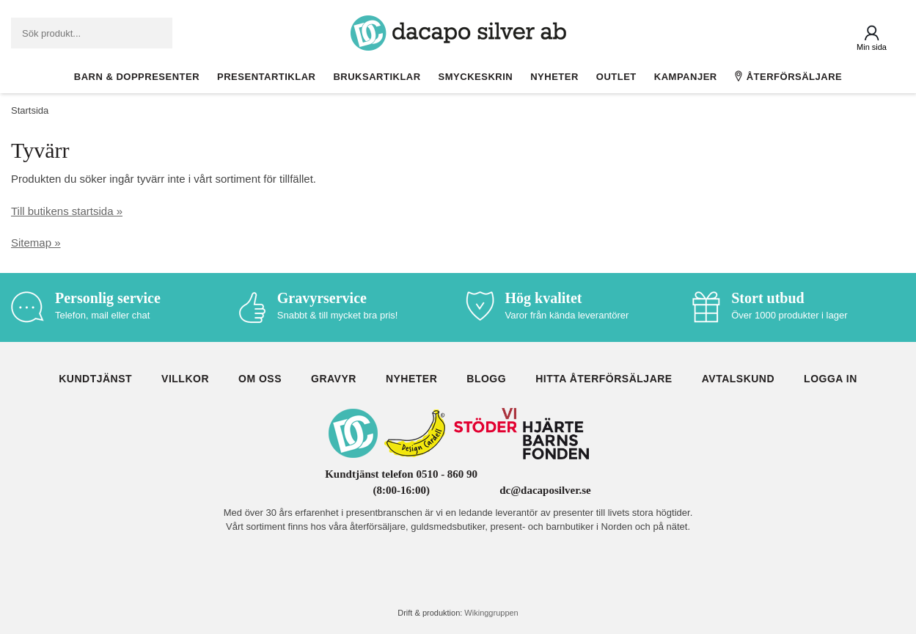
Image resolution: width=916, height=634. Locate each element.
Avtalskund (738, 379)
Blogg (486, 379)
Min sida (872, 47)
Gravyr (333, 379)
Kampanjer (685, 76)
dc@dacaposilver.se (545, 490)
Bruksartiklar (376, 76)
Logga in (830, 379)
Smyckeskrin (476, 76)
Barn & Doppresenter (136, 76)
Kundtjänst (95, 379)
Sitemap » (36, 242)
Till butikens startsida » (66, 211)
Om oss (260, 379)
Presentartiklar (266, 76)
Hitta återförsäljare (604, 379)
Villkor (185, 379)
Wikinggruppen (491, 612)
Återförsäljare (789, 76)
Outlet (616, 76)
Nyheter (554, 76)
